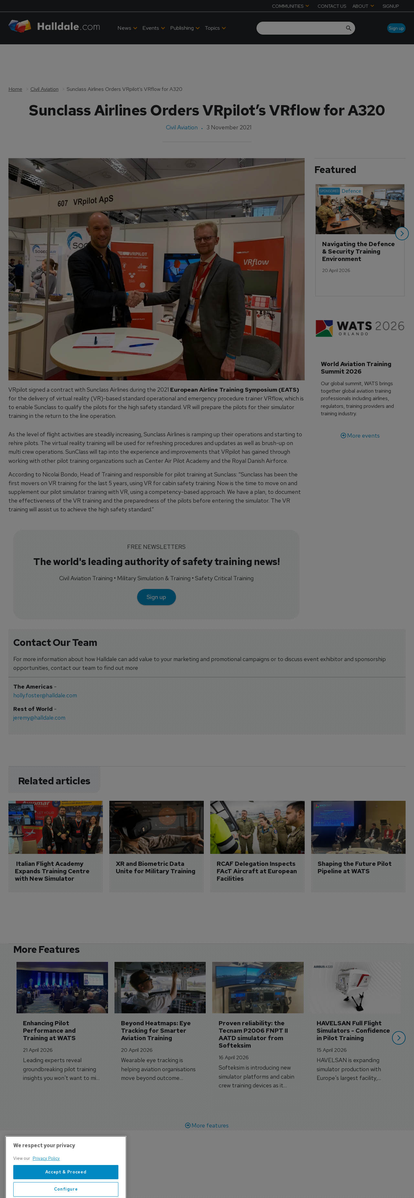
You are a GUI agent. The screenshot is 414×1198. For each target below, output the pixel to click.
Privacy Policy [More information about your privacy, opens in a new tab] (46, 1179)
